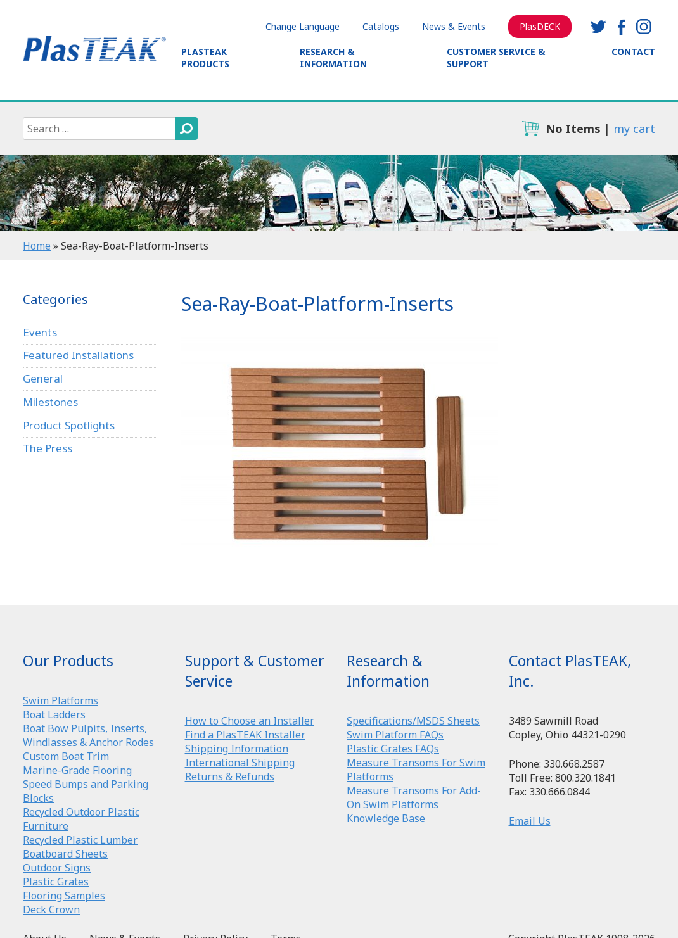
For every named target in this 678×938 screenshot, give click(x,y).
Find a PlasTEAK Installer (245, 735)
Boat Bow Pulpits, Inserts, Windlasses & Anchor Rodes (88, 735)
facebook (621, 26)
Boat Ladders (54, 714)
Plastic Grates (56, 882)
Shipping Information (236, 749)
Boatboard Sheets (65, 854)
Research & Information (333, 58)
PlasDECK (540, 26)
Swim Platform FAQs (395, 735)
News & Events (453, 26)
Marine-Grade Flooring (77, 770)
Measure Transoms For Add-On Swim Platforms (414, 797)
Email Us (530, 821)
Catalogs (380, 26)
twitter (598, 26)
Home (37, 246)
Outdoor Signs (57, 868)
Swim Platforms (60, 700)
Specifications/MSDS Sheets (413, 721)
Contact (633, 52)
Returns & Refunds (229, 776)
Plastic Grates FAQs (393, 749)
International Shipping (240, 763)
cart (530, 128)
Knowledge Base (386, 818)
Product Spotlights (69, 425)
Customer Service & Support (496, 58)
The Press (47, 448)
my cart (634, 128)
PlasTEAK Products (205, 58)
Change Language (302, 26)
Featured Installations (78, 355)
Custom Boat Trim (66, 756)
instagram (643, 26)
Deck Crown (51, 909)
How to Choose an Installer (249, 721)
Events (40, 332)
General (43, 378)
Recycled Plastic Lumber (80, 840)
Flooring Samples (64, 896)
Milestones (50, 402)
